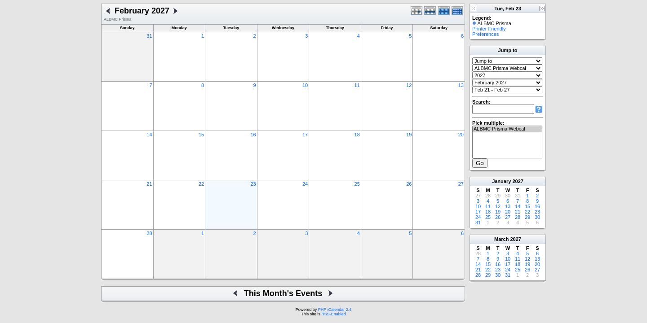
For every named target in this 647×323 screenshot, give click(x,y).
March (501, 239)
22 (201, 184)
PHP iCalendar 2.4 (334, 309)
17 (305, 134)
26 (409, 184)
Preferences (485, 34)
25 (357, 184)
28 (149, 233)
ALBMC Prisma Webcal (507, 129)
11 (357, 85)
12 (409, 85)
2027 (517, 181)
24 (305, 184)
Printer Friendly (489, 28)
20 (461, 134)
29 (527, 217)
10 (305, 85)
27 (461, 184)
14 (149, 134)
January (501, 181)
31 (149, 36)
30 (537, 217)
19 (409, 134)
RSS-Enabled (333, 314)
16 (253, 134)
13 (461, 85)
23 (253, 184)
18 (357, 134)
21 (149, 184)
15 (201, 134)
